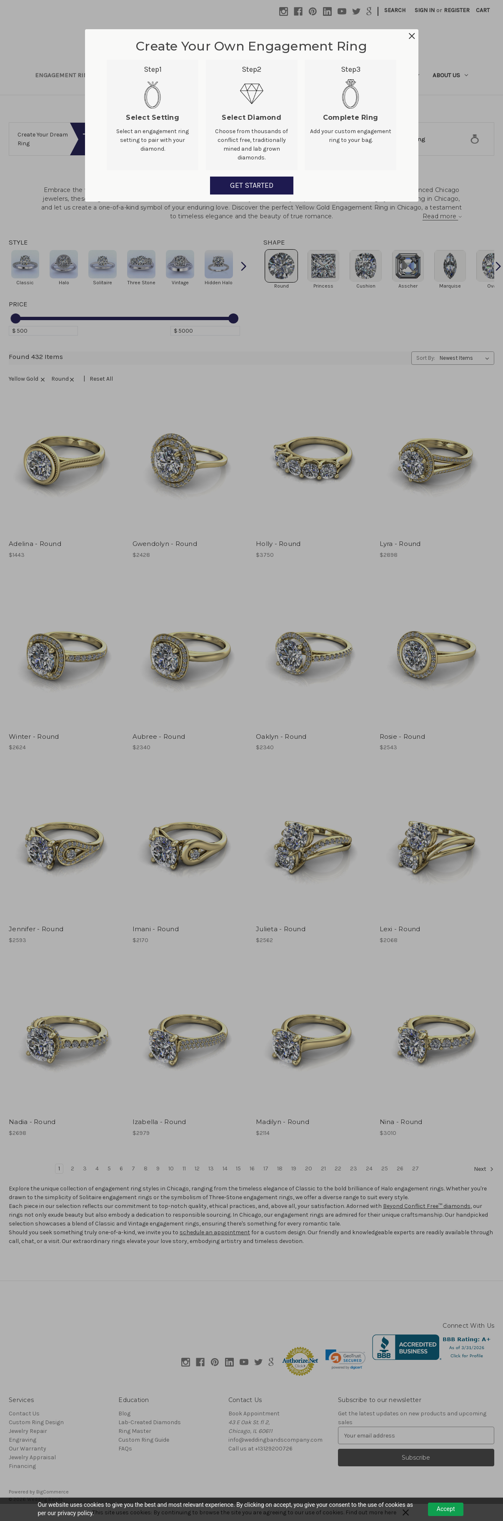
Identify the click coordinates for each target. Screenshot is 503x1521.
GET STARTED (251, 185)
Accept (446, 1509)
